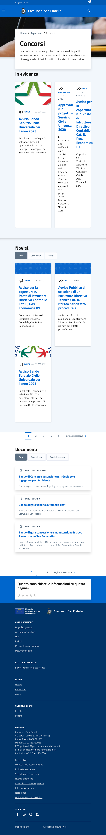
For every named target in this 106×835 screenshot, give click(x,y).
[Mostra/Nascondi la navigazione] (3, 10)
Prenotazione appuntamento (29, 764)
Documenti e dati (23, 650)
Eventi (18, 711)
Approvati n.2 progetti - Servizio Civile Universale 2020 (66, 117)
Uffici (17, 636)
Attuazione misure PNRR (55, 826)
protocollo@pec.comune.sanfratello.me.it (40, 746)
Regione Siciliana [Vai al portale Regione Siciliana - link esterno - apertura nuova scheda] (22, 2)
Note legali (20, 792)
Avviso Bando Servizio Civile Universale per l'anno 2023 (29, 125)
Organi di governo (23, 627)
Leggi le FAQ (21, 760)
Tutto (21, 255)
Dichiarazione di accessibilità (28, 797)
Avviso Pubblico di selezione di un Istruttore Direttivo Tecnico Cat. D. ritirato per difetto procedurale (72, 297)
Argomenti (36, 33)
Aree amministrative (25, 632)
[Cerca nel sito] (89, 11)
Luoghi (18, 715)
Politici (18, 641)
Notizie (18, 684)
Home (23, 33)
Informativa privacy (24, 788)
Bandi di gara (36, 457)
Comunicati (64, 92)
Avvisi (27, 111)
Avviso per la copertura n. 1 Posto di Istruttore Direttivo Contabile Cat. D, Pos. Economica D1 (84, 124)
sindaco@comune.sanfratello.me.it (39, 749)
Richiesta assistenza (25, 769)
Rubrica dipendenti (24, 778)
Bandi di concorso (57, 457)
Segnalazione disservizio (27, 774)
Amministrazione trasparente (29, 783)
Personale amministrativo (27, 646)
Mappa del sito (22, 826)
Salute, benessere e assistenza (30, 667)
